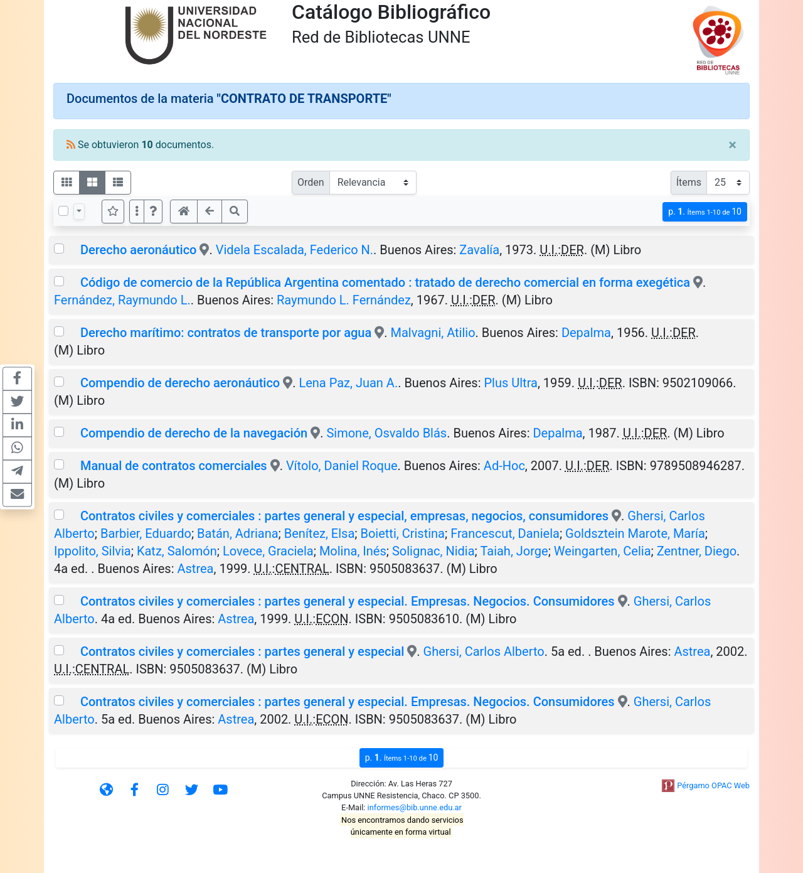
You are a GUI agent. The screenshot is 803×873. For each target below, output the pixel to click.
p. (705, 211)
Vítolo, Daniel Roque (342, 465)
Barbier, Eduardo (145, 533)
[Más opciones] (136, 211)
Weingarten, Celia (602, 551)
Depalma (586, 332)
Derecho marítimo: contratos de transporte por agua (225, 332)
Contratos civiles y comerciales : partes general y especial (242, 651)
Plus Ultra (510, 382)
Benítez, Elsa (319, 533)
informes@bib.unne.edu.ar (415, 807)
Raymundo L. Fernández (344, 300)
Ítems (688, 182)
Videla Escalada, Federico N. (294, 249)
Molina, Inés (352, 551)
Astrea (196, 568)
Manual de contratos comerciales (173, 465)
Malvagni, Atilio (433, 332)
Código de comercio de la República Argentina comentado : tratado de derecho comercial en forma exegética (385, 282)
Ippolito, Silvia (92, 551)
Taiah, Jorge (514, 551)
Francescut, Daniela (505, 533)
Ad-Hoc (504, 465)
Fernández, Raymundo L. (122, 300)
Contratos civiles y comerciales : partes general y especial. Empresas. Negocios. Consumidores (347, 601)
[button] (153, 211)
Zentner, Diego (697, 551)
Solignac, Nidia (433, 551)
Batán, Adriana (237, 533)
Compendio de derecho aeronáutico (180, 382)
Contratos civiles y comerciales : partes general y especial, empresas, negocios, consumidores (344, 515)
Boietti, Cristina (402, 533)
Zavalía (479, 249)
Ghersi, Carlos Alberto (484, 651)
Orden (310, 182)
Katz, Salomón (177, 551)
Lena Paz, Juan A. (348, 382)
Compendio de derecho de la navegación (193, 433)
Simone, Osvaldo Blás (386, 433)
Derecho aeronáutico (138, 249)
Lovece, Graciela (268, 551)
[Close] (732, 145)
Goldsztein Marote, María (635, 533)
